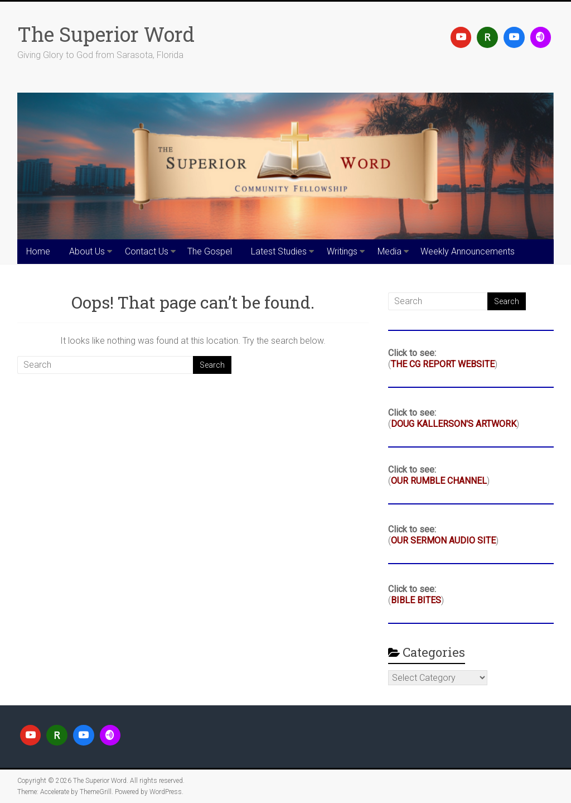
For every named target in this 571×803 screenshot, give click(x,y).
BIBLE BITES (416, 600)
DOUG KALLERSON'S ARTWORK (453, 424)
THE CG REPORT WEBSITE (443, 364)
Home (38, 251)
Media (389, 251)
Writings (342, 251)
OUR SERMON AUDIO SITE (443, 540)
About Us (87, 251)
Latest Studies (279, 251)
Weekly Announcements (467, 251)
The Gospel (209, 251)
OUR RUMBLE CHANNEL (439, 480)
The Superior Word (106, 34)
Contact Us (146, 251)
